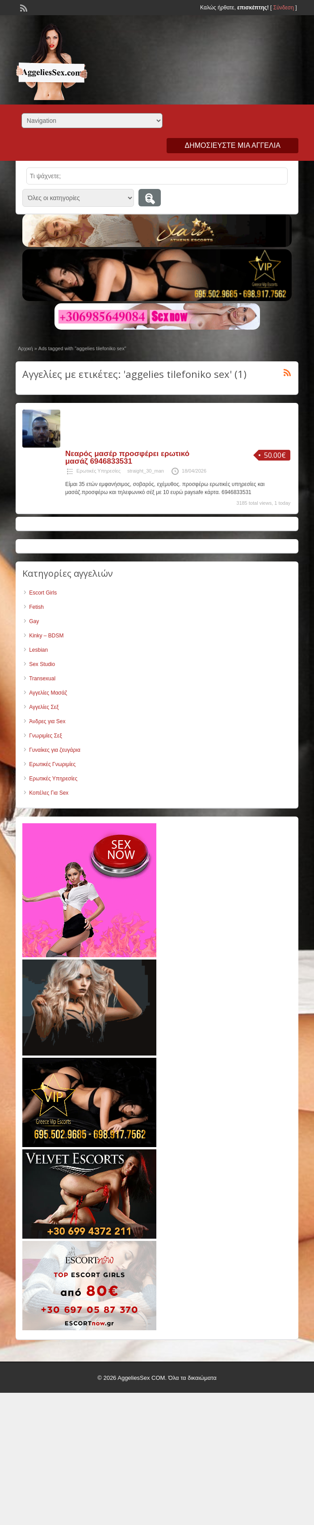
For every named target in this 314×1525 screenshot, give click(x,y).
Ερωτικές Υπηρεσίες (98, 470)
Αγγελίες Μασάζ (48, 693)
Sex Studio (42, 664)
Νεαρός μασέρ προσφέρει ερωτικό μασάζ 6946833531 (127, 457)
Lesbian (38, 650)
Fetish (36, 607)
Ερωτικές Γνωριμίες (52, 764)
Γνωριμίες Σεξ (45, 736)
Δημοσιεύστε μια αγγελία (232, 145)
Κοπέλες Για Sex (48, 793)
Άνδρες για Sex (47, 721)
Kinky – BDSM (46, 636)
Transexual (42, 678)
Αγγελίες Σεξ (44, 707)
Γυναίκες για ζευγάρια (54, 750)
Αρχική (25, 348)
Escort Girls (43, 593)
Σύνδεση (283, 7)
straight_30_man (145, 470)
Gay (34, 621)
